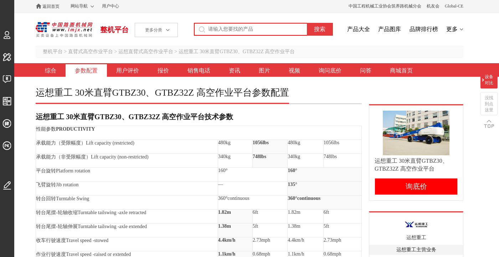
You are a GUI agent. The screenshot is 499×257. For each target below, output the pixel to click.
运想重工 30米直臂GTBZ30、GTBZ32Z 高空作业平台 (237, 51)
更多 (452, 29)
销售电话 (198, 70)
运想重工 (416, 237)
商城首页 (401, 70)
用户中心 (110, 6)
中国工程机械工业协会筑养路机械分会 (385, 6)
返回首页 (51, 6)
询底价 (416, 186)
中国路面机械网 (64, 29)
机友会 (433, 6)
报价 (163, 70)
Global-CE (454, 6)
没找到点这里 (489, 103)
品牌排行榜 (424, 29)
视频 (294, 70)
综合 (50, 70)
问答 (365, 70)
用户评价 (127, 70)
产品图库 (389, 29)
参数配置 (86, 70)
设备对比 (489, 79)
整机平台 (114, 30)
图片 (264, 70)
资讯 (234, 70)
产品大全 (358, 29)
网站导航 (79, 6)
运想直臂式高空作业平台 (145, 51)
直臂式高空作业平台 (90, 51)
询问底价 (330, 70)
